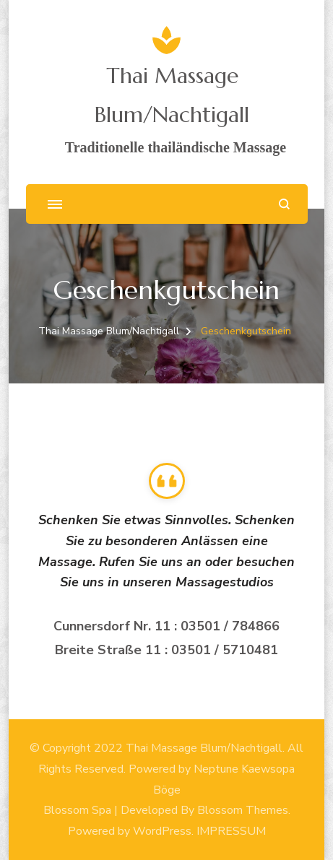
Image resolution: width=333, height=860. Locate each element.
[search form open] (284, 204)
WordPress (162, 831)
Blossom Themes (242, 810)
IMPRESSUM (231, 831)
